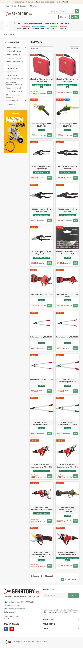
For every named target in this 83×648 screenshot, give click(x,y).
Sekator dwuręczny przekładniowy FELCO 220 (67, 423)
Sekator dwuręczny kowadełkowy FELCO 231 (41, 423)
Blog (6, 6)
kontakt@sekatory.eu (17, 609)
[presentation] (59, 603)
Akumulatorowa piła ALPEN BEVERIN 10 (41, 125)
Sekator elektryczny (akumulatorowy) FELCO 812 (67, 466)
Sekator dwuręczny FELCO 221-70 (41, 338)
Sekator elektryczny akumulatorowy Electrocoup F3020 (41, 554)
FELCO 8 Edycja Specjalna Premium (67, 210)
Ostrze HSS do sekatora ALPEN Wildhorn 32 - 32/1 (67, 253)
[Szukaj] (63, 11)
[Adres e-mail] (55, 595)
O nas (13, 6)
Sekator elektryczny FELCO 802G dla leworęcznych (67, 553)
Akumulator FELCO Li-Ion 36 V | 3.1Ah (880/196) (41, 80)
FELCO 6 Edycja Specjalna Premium (67, 168)
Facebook (6, 629)
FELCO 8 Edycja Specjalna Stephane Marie (41, 253)
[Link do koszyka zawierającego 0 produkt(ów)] (75, 17)
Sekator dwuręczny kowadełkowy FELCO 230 (67, 381)
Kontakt (33, 6)
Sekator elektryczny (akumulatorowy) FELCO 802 (41, 466)
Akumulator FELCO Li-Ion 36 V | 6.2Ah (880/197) (67, 80)
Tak (73, 595)
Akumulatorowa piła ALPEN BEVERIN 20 (67, 125)
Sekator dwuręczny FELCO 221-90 (41, 381)
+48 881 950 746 (13, 605)
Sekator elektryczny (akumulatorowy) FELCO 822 (41, 508)
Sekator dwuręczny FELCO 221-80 (67, 338)
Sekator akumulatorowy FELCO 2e (41, 295)
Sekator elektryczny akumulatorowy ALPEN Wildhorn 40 (67, 510)
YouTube (12, 629)
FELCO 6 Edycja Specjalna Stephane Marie (41, 210)
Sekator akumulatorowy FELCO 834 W (67, 295)
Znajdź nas (23, 6)
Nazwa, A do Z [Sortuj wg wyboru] (35, 48)
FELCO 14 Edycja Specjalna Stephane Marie (41, 168)
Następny (73, 579)
